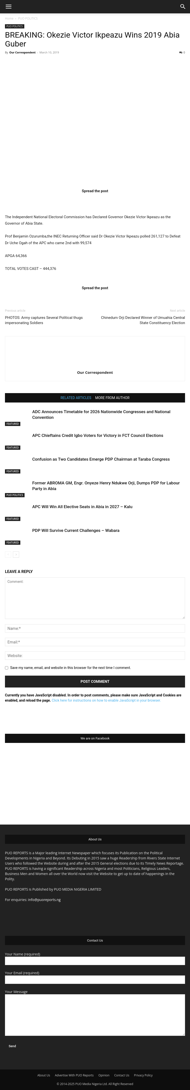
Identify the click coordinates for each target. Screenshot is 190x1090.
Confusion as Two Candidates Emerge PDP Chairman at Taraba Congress (101, 459)
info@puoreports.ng (44, 899)
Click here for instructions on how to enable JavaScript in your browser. (106, 700)
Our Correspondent (22, 52)
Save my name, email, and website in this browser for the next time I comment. (70, 668)
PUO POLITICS (28, 18)
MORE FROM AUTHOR (112, 398)
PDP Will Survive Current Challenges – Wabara (76, 530)
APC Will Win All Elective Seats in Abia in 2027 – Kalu (82, 506)
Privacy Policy (143, 1075)
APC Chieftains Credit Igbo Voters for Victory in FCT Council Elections (97, 435)
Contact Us (121, 1075)
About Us (43, 1075)
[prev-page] (8, 554)
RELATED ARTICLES (76, 398)
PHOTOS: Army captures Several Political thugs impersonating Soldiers (44, 320)
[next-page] (16, 554)
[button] (8, 6)
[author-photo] (95, 365)
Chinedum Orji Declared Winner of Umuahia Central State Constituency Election (143, 320)
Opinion (104, 1075)
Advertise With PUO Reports (74, 1075)
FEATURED (12, 424)
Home (9, 18)
